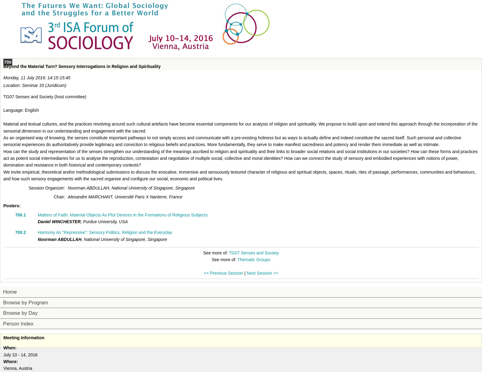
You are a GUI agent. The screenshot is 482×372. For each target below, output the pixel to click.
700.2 (20, 232)
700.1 (20, 214)
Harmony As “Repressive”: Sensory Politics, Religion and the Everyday (105, 232)
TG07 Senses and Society (254, 252)
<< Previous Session (223, 273)
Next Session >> (262, 273)
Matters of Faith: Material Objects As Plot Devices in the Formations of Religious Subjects (123, 214)
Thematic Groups (253, 259)
